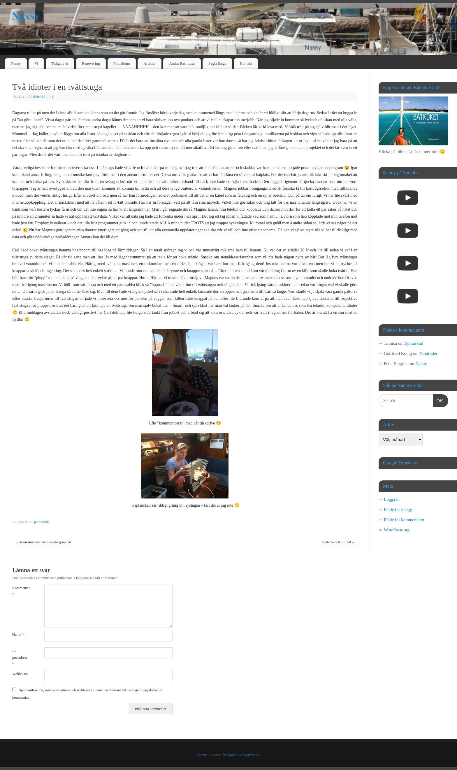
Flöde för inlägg (398, 509)
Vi (36, 63)
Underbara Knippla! (338, 542)
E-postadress (19, 657)
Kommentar (20, 591)
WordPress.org (396, 530)
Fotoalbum (121, 63)
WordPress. (251, 755)
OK (438, 400)
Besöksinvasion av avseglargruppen (43, 542)
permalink (41, 522)
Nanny (25, 16)
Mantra (233, 755)
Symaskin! (414, 343)
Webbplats (20, 674)
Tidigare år (60, 63)
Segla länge (217, 63)
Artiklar (149, 63)
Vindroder (428, 353)
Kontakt (246, 63)
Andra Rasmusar (182, 63)
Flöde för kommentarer (404, 519)
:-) (51, 97)
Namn (18, 634)
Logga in (392, 499)
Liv (21, 97)
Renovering (91, 63)
